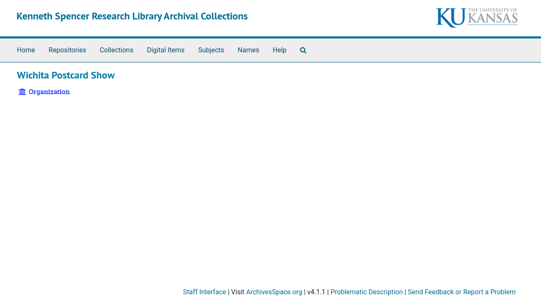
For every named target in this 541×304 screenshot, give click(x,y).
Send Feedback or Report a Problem (462, 292)
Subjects (211, 50)
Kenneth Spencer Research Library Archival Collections (132, 15)
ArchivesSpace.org (274, 292)
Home (26, 50)
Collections (117, 50)
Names (248, 50)
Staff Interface (204, 292)
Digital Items (165, 50)
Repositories (67, 50)
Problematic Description (367, 292)
